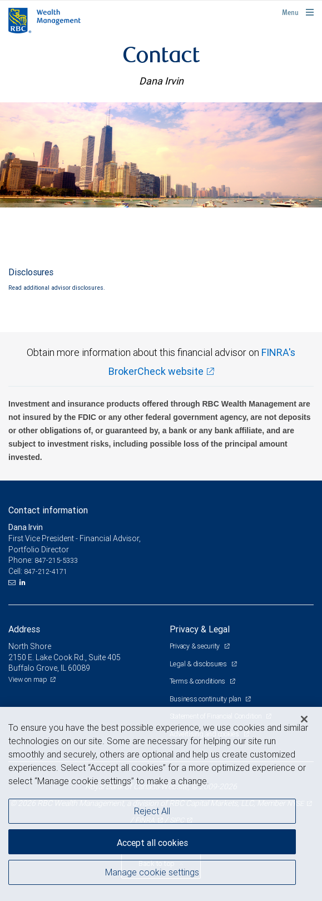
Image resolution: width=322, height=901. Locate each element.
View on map (27, 679)
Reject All (152, 810)
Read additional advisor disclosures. (56, 287)
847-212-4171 (45, 571)
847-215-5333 (56, 560)
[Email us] (13, 582)
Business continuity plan (206, 699)
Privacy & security (195, 646)
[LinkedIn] (23, 582)
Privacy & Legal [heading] (200, 629)
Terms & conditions (198, 681)
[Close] (304, 719)
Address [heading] (24, 629)
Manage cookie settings (152, 872)
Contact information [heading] (48, 510)
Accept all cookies (152, 842)
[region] (161, 804)
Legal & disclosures (199, 664)
